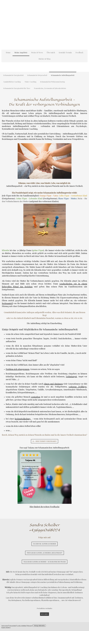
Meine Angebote (20, 52)
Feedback (79, 52)
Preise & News (37, 52)
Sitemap (29, 625)
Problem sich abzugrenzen (17, 369)
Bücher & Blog (44, 59)
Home (8, 52)
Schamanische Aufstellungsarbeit (62, 75)
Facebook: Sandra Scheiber (44, 544)
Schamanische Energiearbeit (13, 75)
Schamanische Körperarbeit (37, 75)
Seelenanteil (7, 303)
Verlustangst (71, 376)
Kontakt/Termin (65, 52)
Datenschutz (12, 625)
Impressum (4, 625)
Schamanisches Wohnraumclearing (52, 82)
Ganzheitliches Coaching (12, 82)
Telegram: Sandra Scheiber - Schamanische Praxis (44, 562)
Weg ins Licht (69, 272)
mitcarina (44, 614)
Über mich (51, 52)
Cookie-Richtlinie (21, 625)
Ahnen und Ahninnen (53, 383)
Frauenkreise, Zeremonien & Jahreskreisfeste (50, 88)
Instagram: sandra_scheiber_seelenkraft (44, 553)
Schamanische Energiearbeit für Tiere (16, 88)
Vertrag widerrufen (39, 625)
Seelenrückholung (23, 418)
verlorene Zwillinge (78, 386)
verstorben (35, 396)
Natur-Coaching (30, 82)
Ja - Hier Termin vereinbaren (45, 441)
